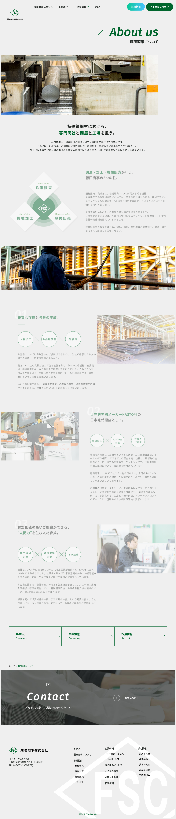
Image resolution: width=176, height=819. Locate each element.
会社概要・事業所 (115, 753)
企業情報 (83, 6)
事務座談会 (144, 775)
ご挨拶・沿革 (112, 759)
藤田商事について (43, 6)
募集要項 (143, 759)
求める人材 (144, 753)
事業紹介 (65, 6)
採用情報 (136, 6)
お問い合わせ (160, 7)
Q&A (98, 6)
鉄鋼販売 (79, 765)
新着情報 (109, 783)
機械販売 (79, 776)
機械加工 (79, 771)
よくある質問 (111, 771)
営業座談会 (144, 769)
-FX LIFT (79, 782)
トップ (12, 666)
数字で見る (144, 764)
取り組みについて (114, 765)
